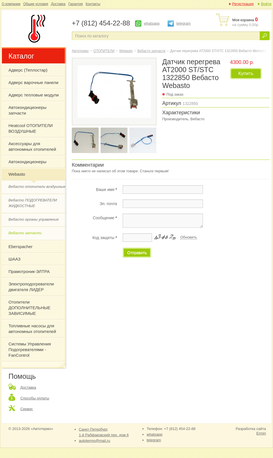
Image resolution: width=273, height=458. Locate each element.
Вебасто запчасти (25, 233)
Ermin (261, 433)
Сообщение (105, 218)
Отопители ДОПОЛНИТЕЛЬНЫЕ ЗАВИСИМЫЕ (29, 308)
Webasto (16, 174)
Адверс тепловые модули (33, 95)
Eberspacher (20, 246)
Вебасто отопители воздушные (37, 186)
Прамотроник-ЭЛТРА (29, 271)
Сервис (26, 409)
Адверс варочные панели (33, 82)
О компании (11, 4)
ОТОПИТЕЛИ (104, 51)
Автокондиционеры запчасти (27, 110)
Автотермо (80, 51)
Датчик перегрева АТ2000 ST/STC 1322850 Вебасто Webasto (35, 28)
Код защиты (104, 237)
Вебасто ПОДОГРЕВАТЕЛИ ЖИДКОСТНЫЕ (32, 203)
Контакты (93, 4)
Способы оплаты (34, 398)
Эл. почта (108, 203)
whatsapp (152, 23)
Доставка (58, 4)
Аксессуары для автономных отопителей (32, 146)
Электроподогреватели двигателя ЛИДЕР (31, 286)
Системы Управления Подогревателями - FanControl (29, 349)
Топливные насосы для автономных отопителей (32, 328)
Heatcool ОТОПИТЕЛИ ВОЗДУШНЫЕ (30, 128)
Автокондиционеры (27, 161)
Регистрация (243, 4)
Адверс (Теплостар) (27, 70)
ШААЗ (14, 259)
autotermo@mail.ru (94, 440)
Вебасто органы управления (33, 219)
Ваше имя (106, 189)
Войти (266, 4)
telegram (183, 23)
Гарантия (75, 4)
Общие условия (35, 4)
